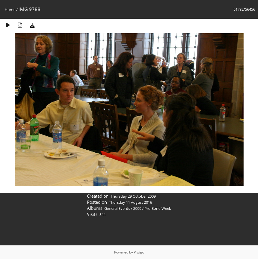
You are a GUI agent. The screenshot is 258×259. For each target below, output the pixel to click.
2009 (137, 208)
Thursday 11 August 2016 (130, 202)
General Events (117, 208)
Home (10, 9)
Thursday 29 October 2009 (133, 196)
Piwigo (139, 252)
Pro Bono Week (157, 208)
